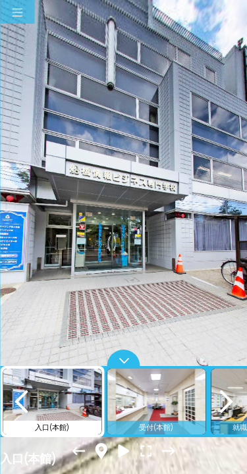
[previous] (21, 401)
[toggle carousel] (123, 358)
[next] (226, 401)
